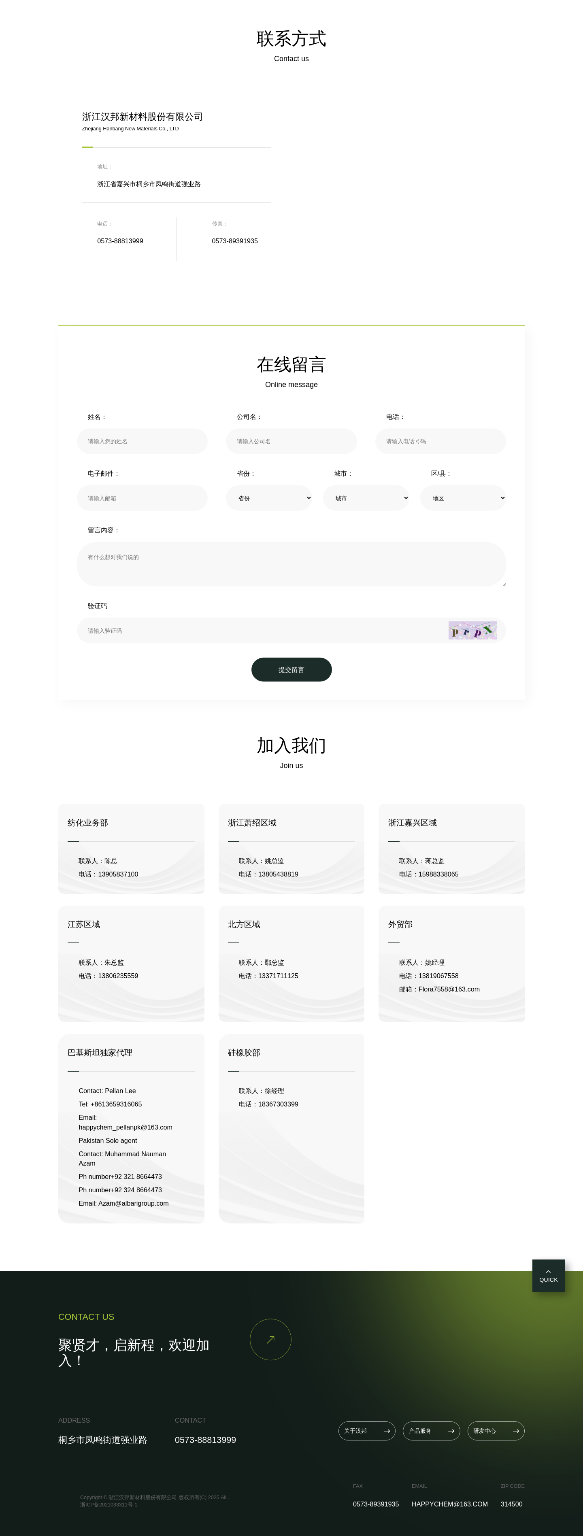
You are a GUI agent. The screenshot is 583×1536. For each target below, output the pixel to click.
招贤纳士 (389, 18)
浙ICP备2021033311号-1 (108, 1505)
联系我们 (431, 18)
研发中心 (305, 18)
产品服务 (264, 18)
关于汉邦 (221, 18)
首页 (187, 18)
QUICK (548, 1275)
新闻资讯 (347, 18)
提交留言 (291, 669)
